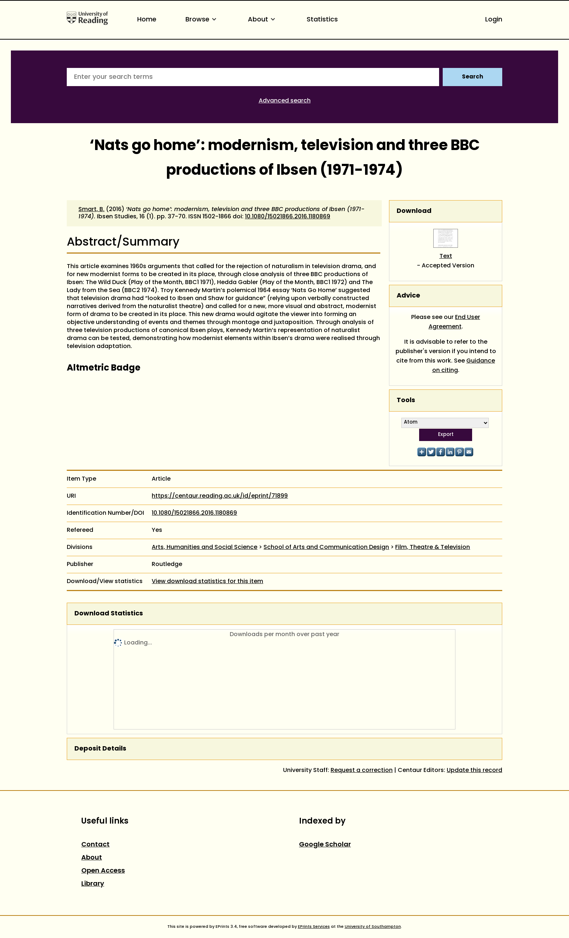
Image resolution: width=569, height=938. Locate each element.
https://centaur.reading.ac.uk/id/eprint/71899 (220, 496)
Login (493, 20)
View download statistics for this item (207, 581)
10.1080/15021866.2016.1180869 (287, 217)
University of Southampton (373, 926)
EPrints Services (314, 926)
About (263, 20)
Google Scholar (325, 844)
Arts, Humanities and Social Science (204, 547)
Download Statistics (108, 613)
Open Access (103, 871)
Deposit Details (100, 749)
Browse (202, 20)
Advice (408, 296)
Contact (95, 844)
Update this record (474, 770)
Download (414, 211)
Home (146, 20)
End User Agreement (454, 322)
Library (92, 884)
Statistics (322, 20)
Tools (406, 400)
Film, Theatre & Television (432, 547)
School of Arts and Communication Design (326, 547)
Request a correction (362, 770)
